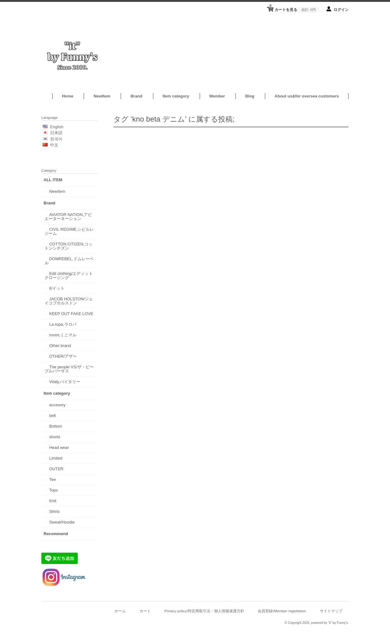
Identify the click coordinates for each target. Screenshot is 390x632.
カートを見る (294, 8)
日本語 (56, 132)
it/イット (57, 288)
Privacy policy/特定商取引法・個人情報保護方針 (204, 611)
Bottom (55, 426)
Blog (249, 96)
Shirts (54, 511)
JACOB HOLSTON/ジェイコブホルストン (69, 301)
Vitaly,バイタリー (64, 381)
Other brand (60, 345)
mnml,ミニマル (62, 335)
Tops (53, 490)
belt (52, 415)
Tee (52, 479)
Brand (136, 96)
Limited (55, 458)
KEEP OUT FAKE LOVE (71, 313)
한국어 (56, 139)
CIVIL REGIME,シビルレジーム (69, 231)
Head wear (59, 447)
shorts (54, 436)
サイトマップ (331, 611)
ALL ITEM (53, 179)
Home (67, 96)
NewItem (101, 96)
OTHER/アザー (63, 356)
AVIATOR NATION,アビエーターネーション (68, 216)
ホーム (120, 611)
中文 (54, 145)
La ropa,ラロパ (62, 324)
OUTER (56, 468)
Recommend (56, 533)
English (57, 126)
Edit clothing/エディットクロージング (69, 275)
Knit (52, 500)
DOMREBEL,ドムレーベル (69, 260)
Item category (176, 96)
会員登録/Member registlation (282, 611)
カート (145, 611)
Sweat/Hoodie (62, 522)
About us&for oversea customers (307, 96)
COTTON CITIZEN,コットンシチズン (68, 246)
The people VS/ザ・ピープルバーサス (69, 369)
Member (217, 96)
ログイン (341, 10)
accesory (57, 405)
